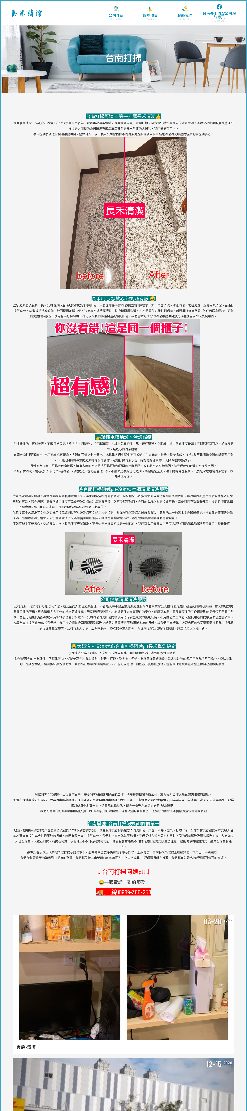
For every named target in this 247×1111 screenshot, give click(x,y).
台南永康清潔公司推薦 (84, 1103)
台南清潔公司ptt (190, 1096)
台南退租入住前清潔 (161, 1103)
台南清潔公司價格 (43, 1096)
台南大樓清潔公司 (126, 1096)
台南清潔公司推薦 (22, 1096)
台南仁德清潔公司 (169, 1096)
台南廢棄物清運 (182, 1103)
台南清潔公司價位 (87, 1096)
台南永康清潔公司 (211, 1096)
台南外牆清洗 (231, 1099)
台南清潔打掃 (106, 1096)
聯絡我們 (185, 13)
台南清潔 (88, 1099)
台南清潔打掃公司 (71, 1099)
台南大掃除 (53, 1099)
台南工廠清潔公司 (147, 1096)
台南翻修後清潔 (139, 1103)
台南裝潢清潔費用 (18, 1099)
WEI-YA (146, 1090)
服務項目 (150, 13)
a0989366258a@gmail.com (184, 1028)
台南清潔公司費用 (65, 1096)
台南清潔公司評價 (148, 1099)
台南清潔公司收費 (192, 1099)
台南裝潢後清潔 (119, 1103)
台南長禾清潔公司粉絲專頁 (219, 13)
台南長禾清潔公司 (26, 13)
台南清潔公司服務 (105, 1099)
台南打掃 (104, 1103)
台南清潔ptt (229, 1096)
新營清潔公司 (37, 1099)
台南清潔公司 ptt (213, 1099)
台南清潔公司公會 (170, 1099)
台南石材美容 (63, 1103)
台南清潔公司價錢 (126, 1099)
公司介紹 (116, 13)
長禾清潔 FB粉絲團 (174, 1043)
